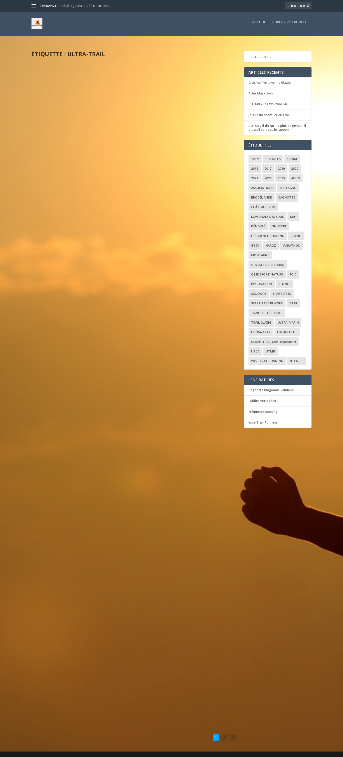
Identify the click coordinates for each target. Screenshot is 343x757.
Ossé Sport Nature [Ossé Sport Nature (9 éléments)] (267, 270)
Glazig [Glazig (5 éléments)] (295, 232)
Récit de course (74, 130)
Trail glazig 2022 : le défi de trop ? (176, 684)
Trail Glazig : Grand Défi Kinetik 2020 (84, 5)
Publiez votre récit (290, 25)
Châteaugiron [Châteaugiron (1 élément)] (263, 203)
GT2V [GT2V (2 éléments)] (255, 241)
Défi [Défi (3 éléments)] (293, 213)
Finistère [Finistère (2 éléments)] (279, 222)
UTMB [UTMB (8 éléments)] (270, 347)
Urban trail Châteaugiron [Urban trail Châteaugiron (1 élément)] (273, 338)
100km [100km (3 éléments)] (292, 155)
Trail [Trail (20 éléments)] (293, 299)
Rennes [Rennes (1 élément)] (284, 280)
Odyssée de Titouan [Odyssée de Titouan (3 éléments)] (267, 261)
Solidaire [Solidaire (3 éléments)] (258, 290)
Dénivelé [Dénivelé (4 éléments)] (258, 222)
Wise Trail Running (262, 418)
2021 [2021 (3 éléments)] (254, 174)
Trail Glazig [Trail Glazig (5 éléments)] (261, 318)
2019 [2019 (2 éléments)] (281, 164)
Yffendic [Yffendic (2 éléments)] (296, 357)
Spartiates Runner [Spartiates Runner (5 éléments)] (267, 299)
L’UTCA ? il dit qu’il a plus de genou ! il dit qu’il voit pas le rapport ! (184, 126)
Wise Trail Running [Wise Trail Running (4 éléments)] (267, 357)
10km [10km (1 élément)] (255, 155)
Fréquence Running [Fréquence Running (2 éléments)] (267, 232)
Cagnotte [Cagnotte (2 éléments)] (286, 193)
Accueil (259, 25)
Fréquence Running (263, 408)
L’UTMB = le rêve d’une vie (60, 123)
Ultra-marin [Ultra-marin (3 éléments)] (288, 318)
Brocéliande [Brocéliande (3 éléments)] (261, 193)
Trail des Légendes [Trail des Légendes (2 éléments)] (266, 309)
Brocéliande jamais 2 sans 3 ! (65, 565)
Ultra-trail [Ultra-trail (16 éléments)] (261, 328)
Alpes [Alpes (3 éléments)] (295, 174)
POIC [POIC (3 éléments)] (292, 270)
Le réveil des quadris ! (57, 234)
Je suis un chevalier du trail (269, 111)
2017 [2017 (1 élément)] (267, 164)
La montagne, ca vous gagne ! (173, 574)
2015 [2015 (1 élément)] (254, 164)
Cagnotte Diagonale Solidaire (271, 386)
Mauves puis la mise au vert (170, 463)
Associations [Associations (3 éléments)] (262, 184)
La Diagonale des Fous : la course (70, 454)
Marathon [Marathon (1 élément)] (291, 241)
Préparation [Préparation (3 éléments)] (261, 280)
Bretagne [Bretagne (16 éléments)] (288, 184)
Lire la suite (48, 153)
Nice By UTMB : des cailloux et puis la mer (78, 344)
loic (43, 130)
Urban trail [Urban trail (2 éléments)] (287, 328)
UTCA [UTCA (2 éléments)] (255, 347)
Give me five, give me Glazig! (270, 79)
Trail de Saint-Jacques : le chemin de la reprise (181, 241)
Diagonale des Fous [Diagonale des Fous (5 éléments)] (267, 213)
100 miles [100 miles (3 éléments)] (273, 155)
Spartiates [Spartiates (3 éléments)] (282, 290)
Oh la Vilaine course (57, 675)
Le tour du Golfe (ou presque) (172, 353)
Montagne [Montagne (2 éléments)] (260, 251)
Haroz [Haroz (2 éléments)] (271, 241)
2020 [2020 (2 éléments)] (294, 164)
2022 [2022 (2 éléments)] (267, 174)
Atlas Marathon (260, 89)
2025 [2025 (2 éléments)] (281, 174)
